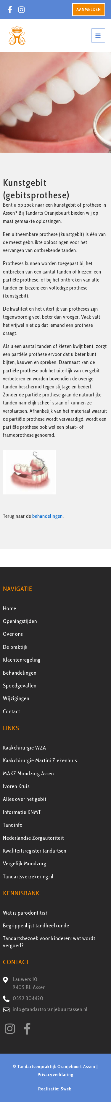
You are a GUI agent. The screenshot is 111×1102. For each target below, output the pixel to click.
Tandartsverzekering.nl (28, 876)
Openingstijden (20, 621)
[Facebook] (10, 9)
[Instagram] (21, 9)
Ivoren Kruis (16, 786)
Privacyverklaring (55, 1074)
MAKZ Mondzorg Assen (28, 773)
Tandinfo (13, 825)
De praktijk (15, 647)
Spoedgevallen (19, 685)
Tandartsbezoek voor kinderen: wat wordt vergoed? (49, 941)
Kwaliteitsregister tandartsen (34, 851)
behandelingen (47, 516)
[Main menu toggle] (98, 36)
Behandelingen (19, 673)
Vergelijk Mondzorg (24, 863)
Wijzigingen (16, 698)
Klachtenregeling (22, 660)
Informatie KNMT (22, 812)
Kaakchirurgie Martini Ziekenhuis (40, 760)
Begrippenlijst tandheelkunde (36, 925)
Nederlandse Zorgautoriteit (33, 838)
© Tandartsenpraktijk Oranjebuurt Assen (54, 1066)
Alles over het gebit (24, 799)
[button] (88, 9)
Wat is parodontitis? (25, 913)
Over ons (13, 634)
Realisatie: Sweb (55, 1089)
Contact (11, 711)
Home (9, 608)
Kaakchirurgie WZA (24, 747)
